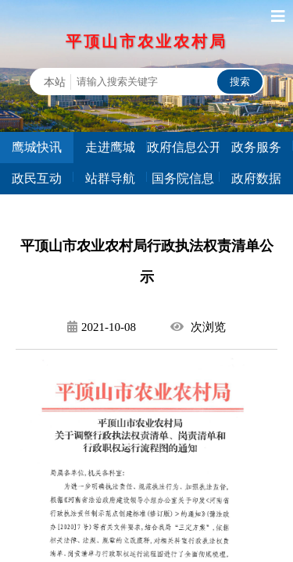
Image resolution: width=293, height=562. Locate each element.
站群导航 (110, 178)
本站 (55, 82)
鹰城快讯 (37, 147)
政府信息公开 (183, 147)
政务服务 (256, 147)
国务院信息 (183, 178)
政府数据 (256, 178)
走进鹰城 (110, 147)
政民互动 (37, 178)
